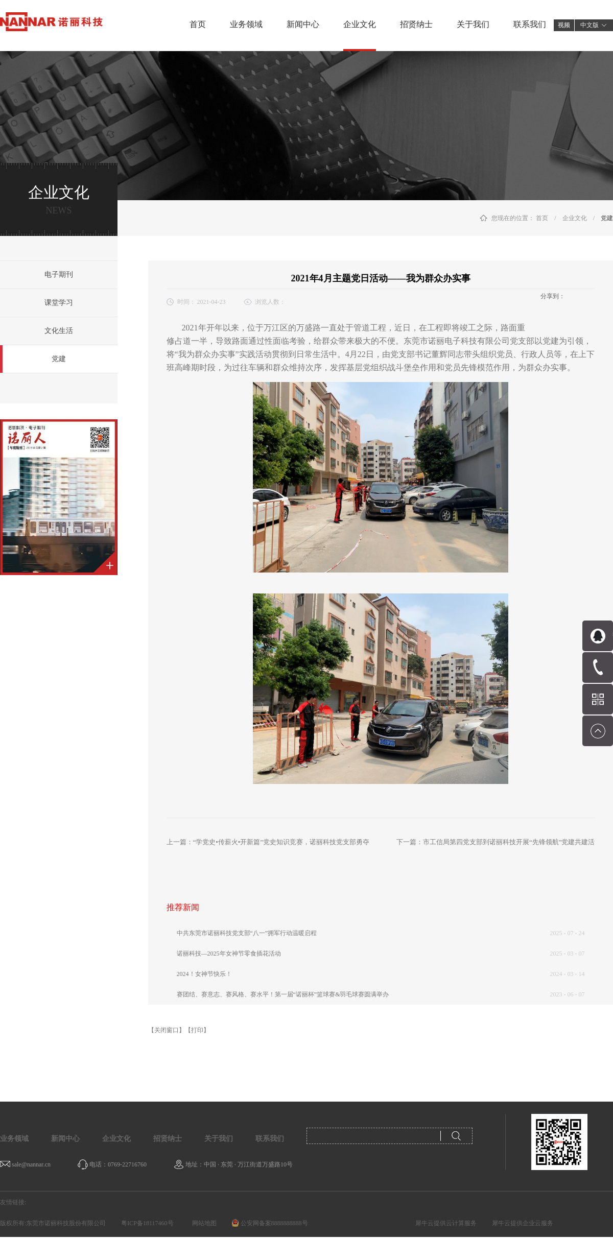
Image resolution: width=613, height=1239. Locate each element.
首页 (198, 24)
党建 (607, 218)
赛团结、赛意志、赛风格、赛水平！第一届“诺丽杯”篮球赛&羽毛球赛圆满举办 (283, 994)
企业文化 (574, 218)
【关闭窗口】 (166, 1030)
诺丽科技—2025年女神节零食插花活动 (229, 953)
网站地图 (203, 1223)
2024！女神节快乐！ (204, 974)
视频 (564, 25)
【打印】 (197, 1030)
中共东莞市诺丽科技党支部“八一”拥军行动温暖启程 (247, 933)
